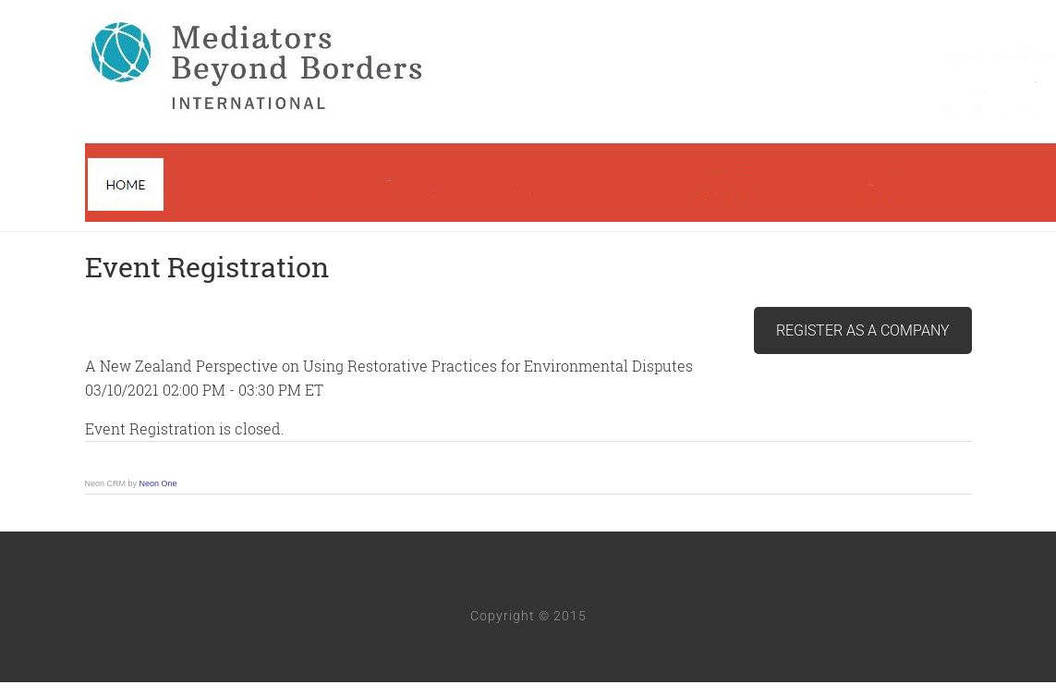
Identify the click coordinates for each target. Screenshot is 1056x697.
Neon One (158, 483)
